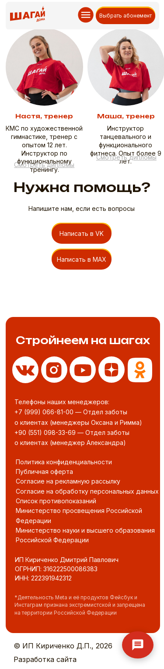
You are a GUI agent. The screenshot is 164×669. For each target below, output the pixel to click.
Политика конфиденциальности (64, 462)
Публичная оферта (44, 471)
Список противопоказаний (56, 501)
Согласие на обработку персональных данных (87, 491)
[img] (140, 370)
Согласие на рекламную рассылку (68, 481)
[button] (44, 164)
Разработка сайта (45, 659)
